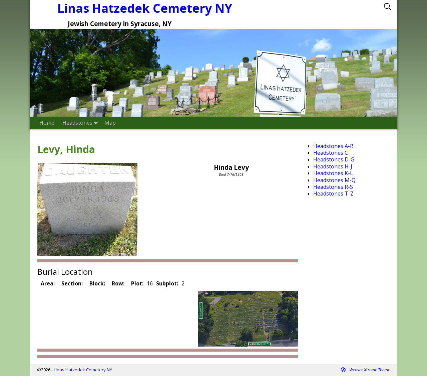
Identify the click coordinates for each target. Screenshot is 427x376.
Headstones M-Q (334, 180)
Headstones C (330, 152)
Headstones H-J (332, 166)
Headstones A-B (333, 146)
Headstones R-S (333, 187)
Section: (72, 283)
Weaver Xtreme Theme (369, 370)
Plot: (137, 283)
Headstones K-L (333, 173)
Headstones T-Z (333, 193)
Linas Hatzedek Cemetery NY (83, 370)
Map (110, 122)
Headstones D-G (333, 159)
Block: (97, 283)
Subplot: (167, 283)
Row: (118, 283)
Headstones (81, 122)
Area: (48, 283)
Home (46, 122)
